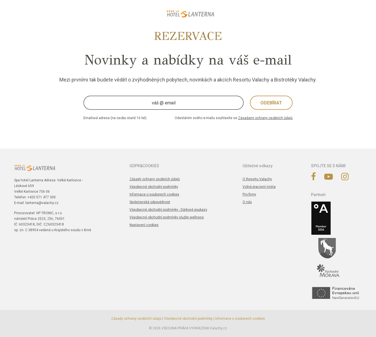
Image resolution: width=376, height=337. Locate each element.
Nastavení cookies (144, 225)
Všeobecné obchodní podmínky (153, 187)
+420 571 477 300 (41, 197)
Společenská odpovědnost (149, 202)
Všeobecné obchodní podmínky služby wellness (166, 217)
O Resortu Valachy (257, 179)
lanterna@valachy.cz (42, 203)
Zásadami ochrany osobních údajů (265, 118)
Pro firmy (249, 194)
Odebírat (271, 103)
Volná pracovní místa (259, 187)
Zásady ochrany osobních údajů (154, 179)
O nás (247, 202)
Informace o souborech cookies (154, 194)
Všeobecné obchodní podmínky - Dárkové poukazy (168, 210)
